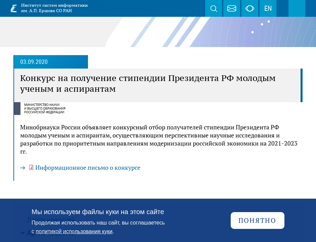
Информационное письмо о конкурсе (87, 167)
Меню (296, 8)
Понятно (257, 220)
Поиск (213, 8)
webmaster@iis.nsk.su (231, 8)
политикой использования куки (74, 231)
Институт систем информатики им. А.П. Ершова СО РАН (54, 8)
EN (268, 8)
